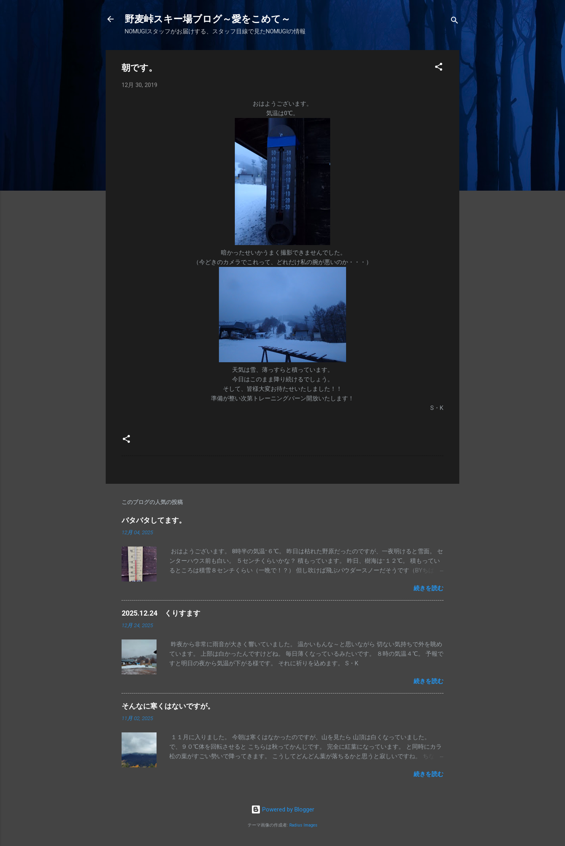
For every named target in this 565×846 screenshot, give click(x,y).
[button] (438, 68)
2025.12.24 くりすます (161, 613)
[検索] (454, 22)
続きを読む (428, 588)
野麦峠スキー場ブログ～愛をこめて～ (207, 19)
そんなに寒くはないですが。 (168, 706)
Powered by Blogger (282, 809)
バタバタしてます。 (154, 520)
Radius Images (303, 825)
